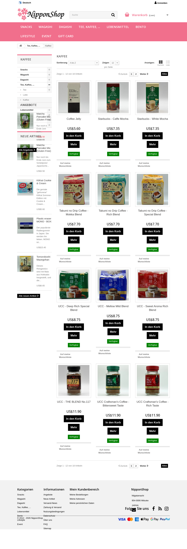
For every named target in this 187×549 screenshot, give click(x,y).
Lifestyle (27, 36)
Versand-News (50, 503)
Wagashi (45, 27)
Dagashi (65, 27)
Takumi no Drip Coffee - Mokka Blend (73, 212)
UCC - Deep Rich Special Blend (73, 308)
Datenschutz (49, 516)
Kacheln (160, 63)
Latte (25, 95)
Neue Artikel (31, 194)
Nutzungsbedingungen (54, 511)
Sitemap (47, 528)
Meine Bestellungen (79, 494)
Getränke (27, 105)
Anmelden (161, 2)
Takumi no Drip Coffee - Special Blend (152, 212)
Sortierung (62, 62)
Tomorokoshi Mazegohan (43, 316)
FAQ (46, 524)
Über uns (48, 520)
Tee (24, 90)
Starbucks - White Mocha (152, 118)
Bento (141, 27)
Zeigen (105, 62)
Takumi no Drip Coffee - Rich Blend (113, 212)
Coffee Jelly (74, 118)
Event (46, 36)
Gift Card (65, 36)
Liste (168, 63)
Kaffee (25, 100)
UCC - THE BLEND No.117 (74, 401)
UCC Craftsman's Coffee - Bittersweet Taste (113, 403)
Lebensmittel (118, 27)
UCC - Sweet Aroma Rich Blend (152, 308)
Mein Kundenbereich (84, 489)
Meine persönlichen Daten (82, 503)
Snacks (26, 27)
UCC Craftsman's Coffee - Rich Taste (152, 403)
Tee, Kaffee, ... (89, 27)
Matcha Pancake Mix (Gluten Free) (44, 149)
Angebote (28, 137)
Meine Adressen (77, 499)
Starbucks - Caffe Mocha (113, 118)
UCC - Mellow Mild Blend (113, 306)
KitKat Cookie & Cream (44, 240)
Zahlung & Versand (53, 507)
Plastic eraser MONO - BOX (44, 278)
